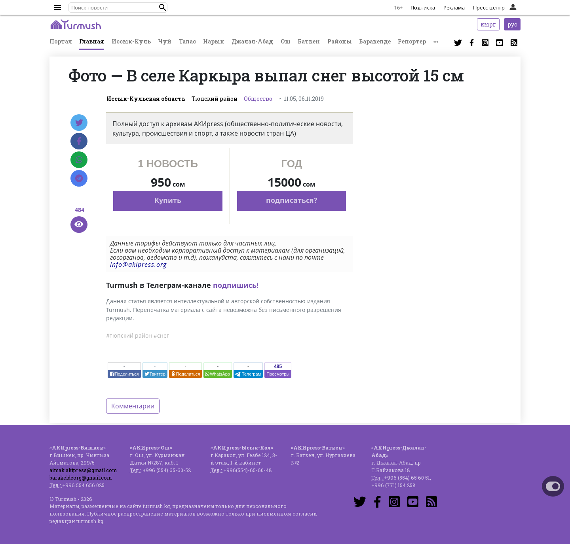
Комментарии (132, 406)
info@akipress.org (138, 264)
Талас (187, 41)
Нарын (213, 41)
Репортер (412, 41)
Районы (339, 41)
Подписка (422, 7)
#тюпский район (129, 335)
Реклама (454, 7)
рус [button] (512, 24)
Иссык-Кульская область (145, 98)
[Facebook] (78, 141)
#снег (161, 335)
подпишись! (235, 285)
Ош (286, 41)
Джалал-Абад (252, 41)
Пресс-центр (489, 7)
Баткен (309, 41)
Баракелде (375, 41)
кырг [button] (488, 24)
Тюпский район (215, 98)
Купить (167, 200)
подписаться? (291, 200)
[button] (162, 7)
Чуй (164, 41)
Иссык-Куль (131, 41)
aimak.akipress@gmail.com (83, 470)
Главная (91, 41)
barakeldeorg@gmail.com (80, 477)
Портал (60, 41)
